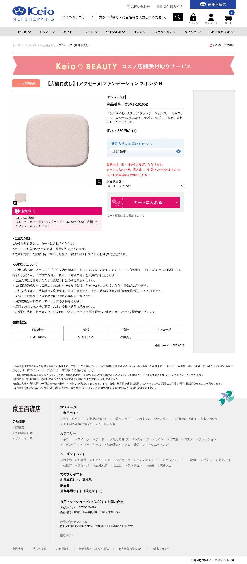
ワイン (159, 439)
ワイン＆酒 (113, 32)
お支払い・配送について (155, 419)
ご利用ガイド (173, 6)
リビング (190, 32)
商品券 (65, 485)
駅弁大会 (166, 465)
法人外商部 (39, 548)
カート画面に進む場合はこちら (125, 215)
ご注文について (123, 419)
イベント (45, 32)
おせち (97, 460)
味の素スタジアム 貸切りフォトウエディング (137, 444)
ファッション (163, 32)
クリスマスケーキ (118, 460)
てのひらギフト (71, 474)
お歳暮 (82, 460)
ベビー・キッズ (91, 444)
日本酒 (173, 439)
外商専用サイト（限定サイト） (82, 491)
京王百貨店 (216, 560)
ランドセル (135, 465)
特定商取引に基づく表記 (94, 548)
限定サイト (67, 535)
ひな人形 (83, 465)
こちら (44, 225)
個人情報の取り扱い (131, 548)
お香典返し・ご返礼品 (76, 480)
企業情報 (17, 548)
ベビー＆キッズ (219, 32)
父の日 (208, 460)
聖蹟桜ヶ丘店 (24, 433)
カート (229, 19)
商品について (98, 419)
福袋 (151, 465)
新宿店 (19, 427)
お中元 (22, 32)
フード (89, 32)
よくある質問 (106, 424)
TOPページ (68, 407)
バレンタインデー (148, 460)
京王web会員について (77, 424)
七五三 (117, 465)
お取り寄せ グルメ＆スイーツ (129, 439)
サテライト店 (24, 438)
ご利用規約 (62, 548)
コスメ (137, 32)
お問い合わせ (140, 6)
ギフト (67, 32)
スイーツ (83, 439)
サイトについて (73, 419)
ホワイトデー (174, 460)
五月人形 (101, 465)
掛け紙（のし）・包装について (197, 419)
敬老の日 (224, 460)
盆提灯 (67, 465)
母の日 (193, 460)
